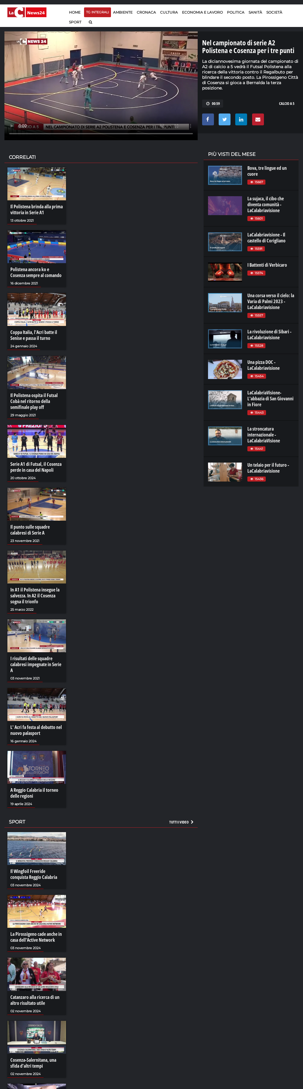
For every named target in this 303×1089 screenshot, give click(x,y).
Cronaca (146, 12)
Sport (75, 22)
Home (74, 12)
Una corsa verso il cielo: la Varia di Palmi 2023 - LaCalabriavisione (270, 301)
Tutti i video (181, 822)
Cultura (169, 12)
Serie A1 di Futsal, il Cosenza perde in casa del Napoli (36, 467)
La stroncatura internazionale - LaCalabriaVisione (263, 435)
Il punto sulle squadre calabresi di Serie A (30, 530)
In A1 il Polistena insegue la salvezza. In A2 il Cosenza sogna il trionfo (34, 595)
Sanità (255, 12)
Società (274, 12)
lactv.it (216, 1005)
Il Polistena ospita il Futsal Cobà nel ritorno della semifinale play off (34, 401)
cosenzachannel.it (272, 1011)
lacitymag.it (266, 999)
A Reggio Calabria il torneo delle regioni (34, 793)
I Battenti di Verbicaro (267, 265)
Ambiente (123, 12)
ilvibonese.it (266, 1017)
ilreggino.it (265, 1005)
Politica (235, 12)
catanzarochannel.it (274, 1023)
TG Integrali (97, 12)
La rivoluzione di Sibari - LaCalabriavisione (269, 334)
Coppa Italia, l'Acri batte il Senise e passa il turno (33, 335)
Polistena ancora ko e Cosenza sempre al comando (36, 272)
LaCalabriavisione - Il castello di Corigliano (266, 237)
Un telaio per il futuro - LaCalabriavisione (268, 468)
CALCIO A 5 (286, 103)
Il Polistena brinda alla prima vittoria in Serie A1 (36, 209)
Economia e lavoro (202, 12)
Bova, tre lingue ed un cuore (267, 171)
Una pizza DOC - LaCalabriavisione (263, 365)
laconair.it (219, 1011)
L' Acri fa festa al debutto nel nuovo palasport (36, 730)
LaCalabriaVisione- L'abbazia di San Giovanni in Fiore (270, 398)
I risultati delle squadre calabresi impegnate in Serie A (35, 664)
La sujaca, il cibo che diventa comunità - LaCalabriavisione (265, 204)
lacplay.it (218, 999)
